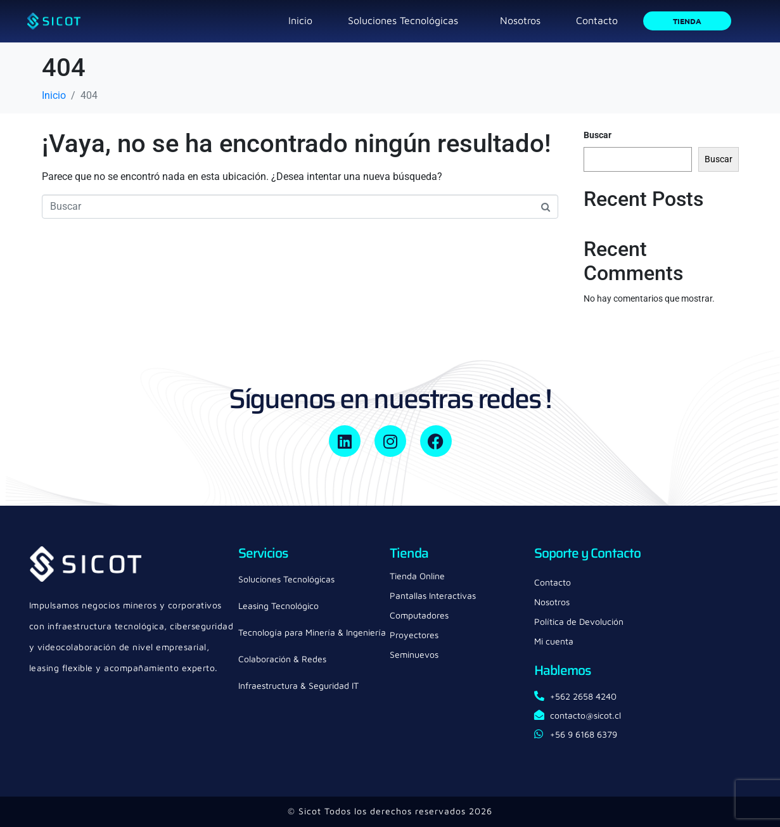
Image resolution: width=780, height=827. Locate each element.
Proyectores (414, 634)
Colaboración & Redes (282, 658)
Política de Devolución (578, 621)
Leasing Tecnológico (278, 605)
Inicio (300, 20)
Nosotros (520, 20)
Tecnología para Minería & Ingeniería (312, 632)
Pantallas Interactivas (433, 595)
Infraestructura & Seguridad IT (298, 685)
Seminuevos (414, 654)
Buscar (597, 135)
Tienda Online (417, 575)
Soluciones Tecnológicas (403, 20)
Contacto (597, 20)
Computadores (419, 615)
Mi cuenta (553, 641)
